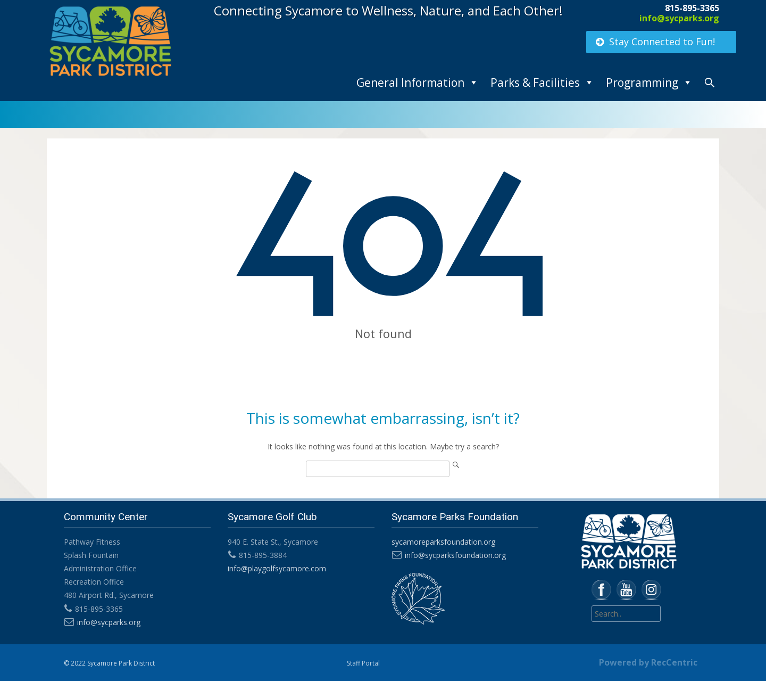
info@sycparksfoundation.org (455, 555)
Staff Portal (363, 663)
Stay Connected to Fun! (655, 41)
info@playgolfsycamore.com (277, 568)
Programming (642, 82)
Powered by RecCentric (648, 662)
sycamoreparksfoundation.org (443, 542)
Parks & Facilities (535, 82)
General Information (410, 82)
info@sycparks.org (679, 18)
